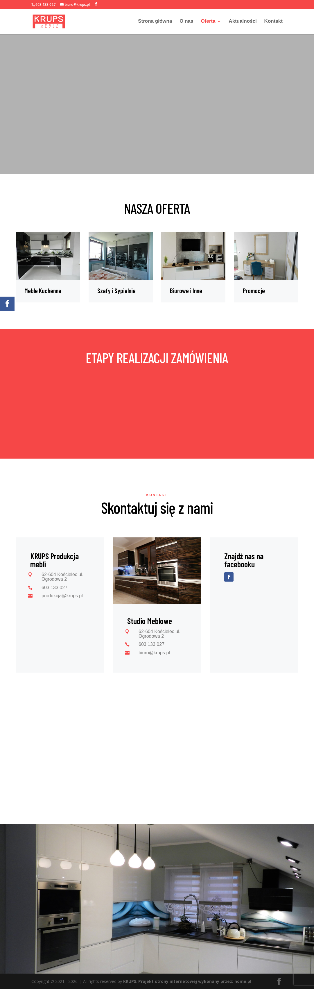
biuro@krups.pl (154, 652)
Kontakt (273, 22)
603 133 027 (45, 4)
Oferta (208, 22)
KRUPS (129, 981)
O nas (186, 22)
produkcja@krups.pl (62, 595)
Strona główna (155, 22)
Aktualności (242, 22)
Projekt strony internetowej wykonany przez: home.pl (194, 981)
